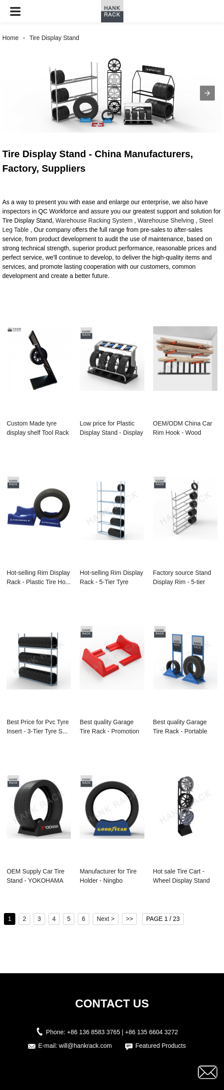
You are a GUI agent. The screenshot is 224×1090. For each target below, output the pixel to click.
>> (129, 918)
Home (10, 37)
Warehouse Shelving (166, 220)
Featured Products (160, 1045)
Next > (106, 918)
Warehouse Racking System (94, 220)
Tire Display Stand (54, 37)
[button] (15, 11)
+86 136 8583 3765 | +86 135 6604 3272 (122, 1032)
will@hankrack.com (85, 1045)
